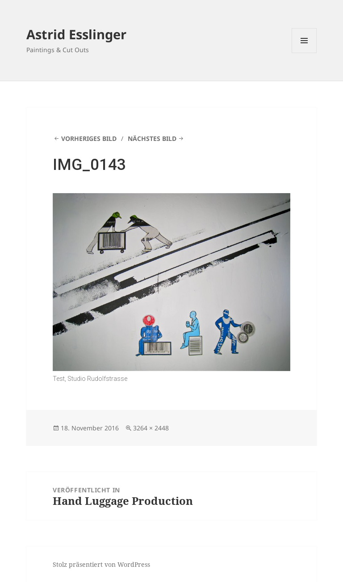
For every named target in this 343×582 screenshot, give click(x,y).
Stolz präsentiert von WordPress (101, 564)
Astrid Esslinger (76, 34)
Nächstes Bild (152, 138)
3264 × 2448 (151, 428)
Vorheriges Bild (89, 138)
